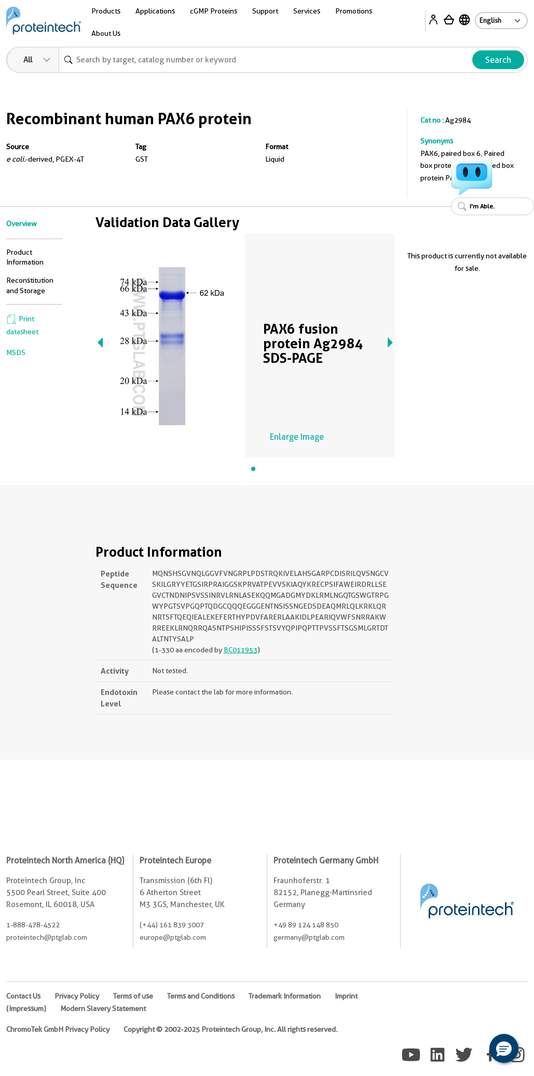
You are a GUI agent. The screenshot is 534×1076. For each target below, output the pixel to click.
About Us (105, 33)
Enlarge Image (297, 437)
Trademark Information (285, 996)
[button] (503, 1048)
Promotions (353, 11)
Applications (155, 11)
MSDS (15, 352)
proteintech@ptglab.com (46, 937)
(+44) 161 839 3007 (172, 925)
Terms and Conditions (201, 996)
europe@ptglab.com (173, 937)
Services (306, 11)
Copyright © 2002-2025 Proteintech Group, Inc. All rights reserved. (230, 1029)
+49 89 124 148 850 (305, 925)
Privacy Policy (76, 996)
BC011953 (240, 650)
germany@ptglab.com (309, 937)
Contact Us (23, 996)
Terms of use (133, 996)
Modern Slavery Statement (103, 1008)
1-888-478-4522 (33, 925)
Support (265, 11)
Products (105, 11)
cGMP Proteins (213, 11)
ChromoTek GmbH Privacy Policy (57, 1029)
